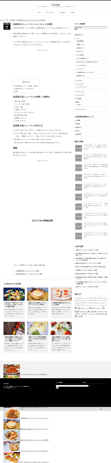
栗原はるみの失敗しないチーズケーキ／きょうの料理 (88, 263)
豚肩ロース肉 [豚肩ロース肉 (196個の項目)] (87, 314)
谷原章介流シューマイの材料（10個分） (26, 86)
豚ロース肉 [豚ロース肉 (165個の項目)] (80, 314)
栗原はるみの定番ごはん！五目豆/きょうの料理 (87, 273)
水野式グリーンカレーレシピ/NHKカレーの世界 (87, 286)
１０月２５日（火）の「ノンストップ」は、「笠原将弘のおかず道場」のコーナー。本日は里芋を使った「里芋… (96, 195)
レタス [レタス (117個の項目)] (105, 305)
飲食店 (77, 102)
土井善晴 (78, 120)
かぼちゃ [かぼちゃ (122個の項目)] (81, 298)
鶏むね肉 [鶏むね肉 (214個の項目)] (104, 314)
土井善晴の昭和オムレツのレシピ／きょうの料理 (27, 271)
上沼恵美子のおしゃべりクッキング (85, 72)
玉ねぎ (36, 265)
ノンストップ (80, 69)
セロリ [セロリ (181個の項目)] (78, 303)
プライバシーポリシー (81, 109)
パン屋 (72, 12)
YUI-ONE (55, 4)
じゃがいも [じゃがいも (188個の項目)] (100, 298)
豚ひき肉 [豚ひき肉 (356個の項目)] (90, 312)
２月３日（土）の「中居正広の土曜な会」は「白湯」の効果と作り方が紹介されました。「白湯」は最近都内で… (96, 156)
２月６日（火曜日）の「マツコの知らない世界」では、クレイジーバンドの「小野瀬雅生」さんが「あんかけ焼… (96, 147)
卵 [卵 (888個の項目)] (76, 308)
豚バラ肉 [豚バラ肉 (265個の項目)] (98, 312)
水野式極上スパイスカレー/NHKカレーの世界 (86, 270)
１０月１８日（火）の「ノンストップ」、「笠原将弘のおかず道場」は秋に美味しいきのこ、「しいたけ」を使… (96, 205)
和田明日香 (78, 134)
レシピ (38, 12)
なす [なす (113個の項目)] (105, 298)
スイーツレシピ (49, 12)
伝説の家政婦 (80, 41)
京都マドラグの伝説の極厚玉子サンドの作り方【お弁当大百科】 (37, 338)
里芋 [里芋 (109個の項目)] (93, 314)
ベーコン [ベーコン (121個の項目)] (94, 305)
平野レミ (78, 130)
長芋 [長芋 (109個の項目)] (95, 314)
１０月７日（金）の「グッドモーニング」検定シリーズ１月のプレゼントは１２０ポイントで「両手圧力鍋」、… (96, 215)
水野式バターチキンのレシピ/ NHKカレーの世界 (87, 250)
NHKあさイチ (80, 48)
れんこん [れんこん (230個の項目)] (80, 300)
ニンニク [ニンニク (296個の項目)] (102, 303)
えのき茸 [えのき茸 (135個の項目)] (77, 298)
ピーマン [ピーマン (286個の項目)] (82, 305)
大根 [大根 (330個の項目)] (78, 308)
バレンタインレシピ (82, 86)
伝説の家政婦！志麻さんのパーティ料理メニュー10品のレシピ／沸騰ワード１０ (14, 338)
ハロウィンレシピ (80, 91)
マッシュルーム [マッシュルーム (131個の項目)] (100, 305)
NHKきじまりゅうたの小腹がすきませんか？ (87, 62)
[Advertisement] (42, 64)
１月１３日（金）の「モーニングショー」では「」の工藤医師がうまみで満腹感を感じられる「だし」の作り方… (96, 186)
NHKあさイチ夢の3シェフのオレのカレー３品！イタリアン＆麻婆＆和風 (14, 304)
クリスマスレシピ (80, 95)
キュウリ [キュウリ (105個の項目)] (100, 300)
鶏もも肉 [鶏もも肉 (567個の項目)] (79, 316)
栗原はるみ (78, 127)
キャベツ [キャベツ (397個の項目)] (94, 300)
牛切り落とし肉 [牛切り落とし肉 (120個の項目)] (98, 308)
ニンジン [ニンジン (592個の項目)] (94, 303)
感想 (16, 91)
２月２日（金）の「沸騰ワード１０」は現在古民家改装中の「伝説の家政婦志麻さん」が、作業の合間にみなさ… (96, 166)
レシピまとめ (62, 12)
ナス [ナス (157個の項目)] (88, 303)
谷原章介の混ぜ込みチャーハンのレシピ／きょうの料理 (29, 274)
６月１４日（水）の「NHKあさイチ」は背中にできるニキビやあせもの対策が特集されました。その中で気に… (96, 176)
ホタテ (30, 265)
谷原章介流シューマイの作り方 (23, 88)
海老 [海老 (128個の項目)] (93, 308)
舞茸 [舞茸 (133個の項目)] (84, 312)
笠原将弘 (78, 123)
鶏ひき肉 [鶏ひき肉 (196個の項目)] (98, 314)
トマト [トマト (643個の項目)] (83, 303)
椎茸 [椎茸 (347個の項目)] (90, 308)
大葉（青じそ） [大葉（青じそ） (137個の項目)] (85, 308)
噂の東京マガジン (81, 75)
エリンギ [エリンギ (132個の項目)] (85, 300)
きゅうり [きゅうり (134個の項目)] (86, 298)
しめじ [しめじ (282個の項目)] (94, 298)
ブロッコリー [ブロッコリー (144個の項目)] (88, 305)
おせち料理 (78, 98)
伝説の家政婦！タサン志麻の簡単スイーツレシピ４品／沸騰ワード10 (61, 338)
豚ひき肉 (42, 265)
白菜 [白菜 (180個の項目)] (81, 312)
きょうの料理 (80, 55)
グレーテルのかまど (82, 65)
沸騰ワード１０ (80, 44)
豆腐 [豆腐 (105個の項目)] (86, 311)
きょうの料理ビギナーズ (83, 58)
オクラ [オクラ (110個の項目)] (88, 300)
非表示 (28, 82)
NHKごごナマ (80, 51)
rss (101, 409)
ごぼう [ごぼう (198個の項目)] (90, 298)
